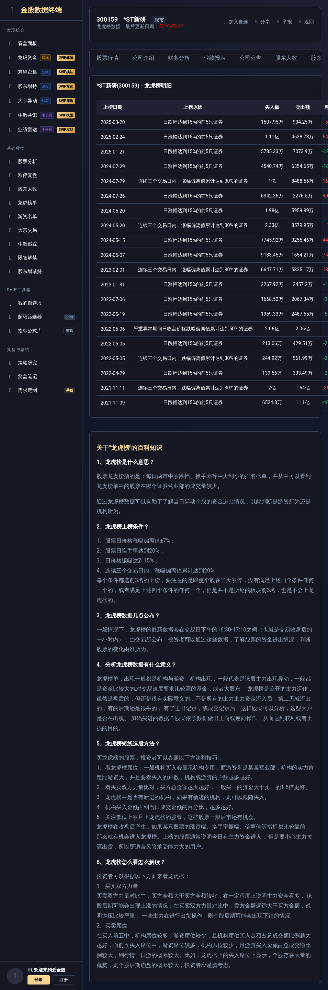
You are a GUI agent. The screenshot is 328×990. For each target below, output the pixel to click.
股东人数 (22, 189)
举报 (283, 21)
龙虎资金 (41, 57)
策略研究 (22, 363)
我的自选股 (24, 303)
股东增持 (41, 86)
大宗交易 (22, 230)
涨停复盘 (22, 175)
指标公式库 (41, 331)
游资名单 (22, 216)
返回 (305, 21)
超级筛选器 (41, 317)
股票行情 (107, 58)
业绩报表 (215, 58)
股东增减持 (24, 271)
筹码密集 (41, 72)
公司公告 (250, 58)
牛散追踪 (22, 244)
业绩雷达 (41, 129)
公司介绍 (143, 58)
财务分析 (179, 58)
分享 (261, 21)
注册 (64, 979)
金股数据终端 (34, 10)
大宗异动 (41, 101)
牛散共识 (41, 115)
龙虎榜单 (22, 203)
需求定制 (41, 390)
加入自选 (235, 21)
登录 (38, 979)
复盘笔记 (22, 376)
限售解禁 (22, 258)
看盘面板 (22, 43)
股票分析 (22, 161)
